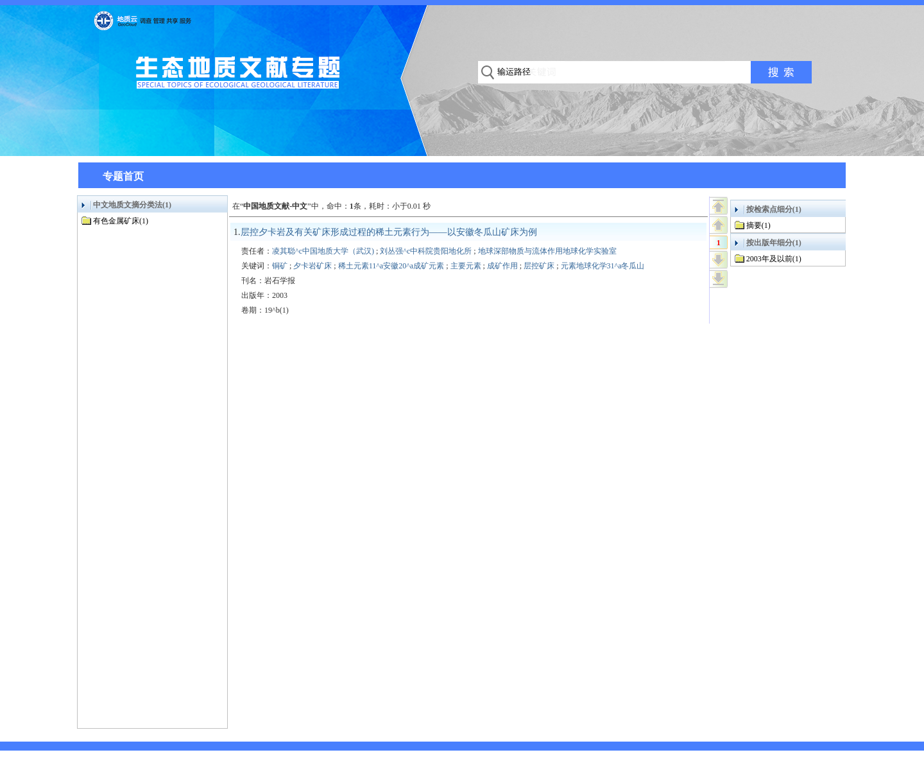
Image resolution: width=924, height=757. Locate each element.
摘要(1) (758, 225)
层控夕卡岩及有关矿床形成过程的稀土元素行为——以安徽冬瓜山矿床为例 (389, 232)
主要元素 (465, 265)
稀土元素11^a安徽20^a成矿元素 (391, 265)
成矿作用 (502, 265)
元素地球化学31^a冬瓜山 (603, 265)
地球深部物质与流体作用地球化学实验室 (547, 251)
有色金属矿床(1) (120, 220)
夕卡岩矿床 (312, 265)
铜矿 (279, 265)
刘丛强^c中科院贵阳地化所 (426, 251)
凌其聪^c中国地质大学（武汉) (323, 251)
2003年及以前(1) (773, 258)
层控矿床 (539, 265)
